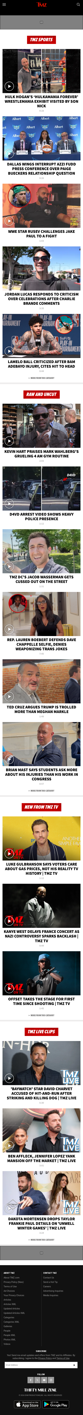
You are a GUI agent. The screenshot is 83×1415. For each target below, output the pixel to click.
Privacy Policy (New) (14, 1282)
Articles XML (10, 1304)
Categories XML (11, 1322)
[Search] (78, 4)
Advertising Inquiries (53, 1291)
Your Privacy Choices (14, 1295)
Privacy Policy (45, 1358)
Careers (47, 1286)
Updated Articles (12, 1308)
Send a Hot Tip (50, 1282)
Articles (7, 1300)
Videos (7, 1344)
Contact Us (48, 1277)
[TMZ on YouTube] (44, 1380)
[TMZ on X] (37, 1380)
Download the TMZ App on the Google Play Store (55, 1404)
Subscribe (74, 1365)
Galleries (8, 1326)
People (7, 1330)
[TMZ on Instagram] (51, 1380)
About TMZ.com (11, 1277)
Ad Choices (9, 1291)
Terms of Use (10, 1286)
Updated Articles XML (14, 1313)
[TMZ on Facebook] (31, 1380)
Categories (9, 1317)
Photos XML (10, 1339)
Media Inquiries (50, 1295)
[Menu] (4, 4)
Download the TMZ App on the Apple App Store (27, 1404)
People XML (9, 1335)
